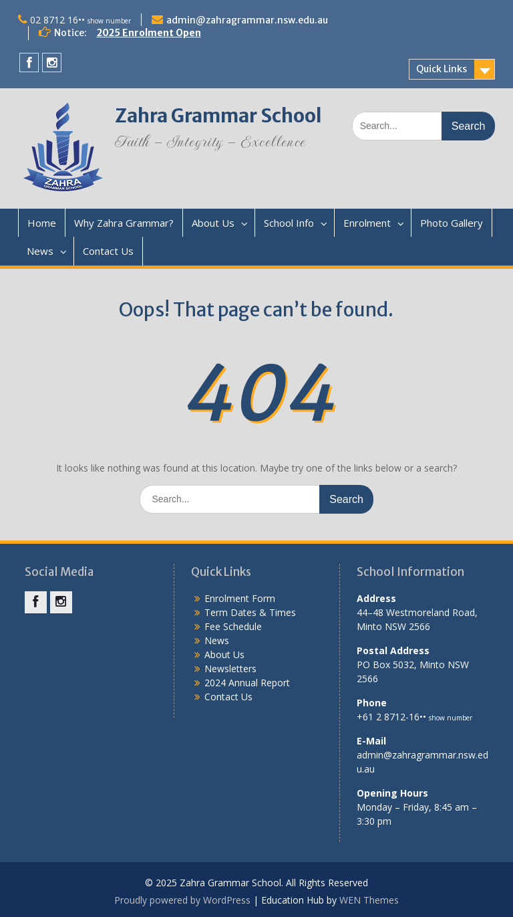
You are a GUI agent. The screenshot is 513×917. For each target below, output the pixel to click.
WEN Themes (369, 900)
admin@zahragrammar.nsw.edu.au (247, 20)
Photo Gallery (451, 222)
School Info (289, 222)
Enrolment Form (239, 598)
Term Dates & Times (250, 612)
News (40, 251)
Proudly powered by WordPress (182, 900)
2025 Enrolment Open (149, 33)
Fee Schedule (233, 626)
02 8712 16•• (80, 19)
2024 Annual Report (247, 682)
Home (41, 222)
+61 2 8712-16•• (414, 716)
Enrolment (367, 222)
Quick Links (441, 69)
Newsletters (230, 668)
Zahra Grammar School (218, 116)
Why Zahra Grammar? (124, 222)
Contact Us (108, 251)
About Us (213, 222)
